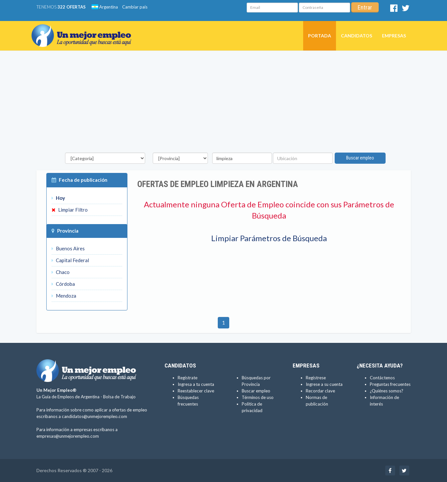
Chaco (61, 272)
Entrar (365, 7)
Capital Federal (70, 260)
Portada (319, 35)
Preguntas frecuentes (390, 384)
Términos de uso (258, 397)
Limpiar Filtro (70, 210)
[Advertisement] (224, 103)
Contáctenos (382, 377)
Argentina (105, 7)
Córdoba (63, 284)
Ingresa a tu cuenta (196, 384)
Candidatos (356, 35)
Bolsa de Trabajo (119, 396)
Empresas (394, 35)
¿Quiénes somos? (386, 390)
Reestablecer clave (196, 390)
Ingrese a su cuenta (324, 384)
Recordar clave (320, 390)
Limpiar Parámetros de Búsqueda (269, 238)
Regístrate (187, 377)
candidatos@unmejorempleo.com (94, 416)
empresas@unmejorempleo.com (67, 436)
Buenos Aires (68, 248)
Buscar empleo (360, 157)
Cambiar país (134, 7)
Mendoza (64, 296)
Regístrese (316, 377)
